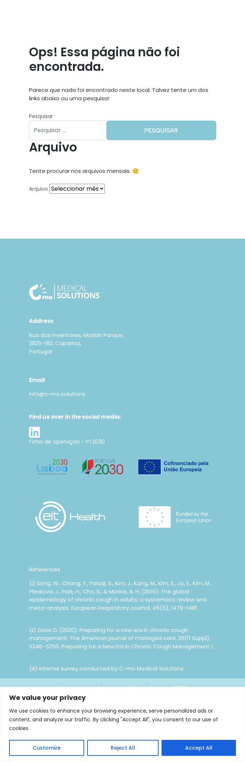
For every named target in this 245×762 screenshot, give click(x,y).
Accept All (198, 747)
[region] (122, 724)
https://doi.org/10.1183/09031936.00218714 (84, 616)
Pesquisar (41, 116)
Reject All (123, 747)
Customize (47, 747)
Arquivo (38, 188)
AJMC (36, 654)
